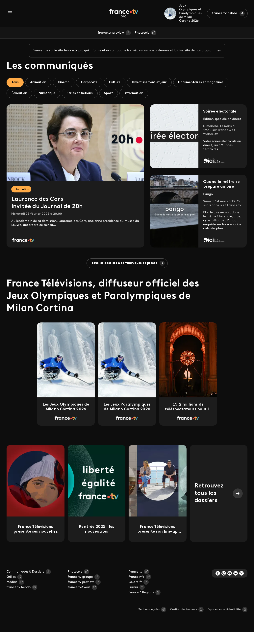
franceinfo (136, 577)
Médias (12, 582)
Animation (38, 82)
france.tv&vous (79, 587)
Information (133, 93)
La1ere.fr (135, 582)
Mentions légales (149, 609)
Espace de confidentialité (224, 609)
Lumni (133, 587)
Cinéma (63, 82)
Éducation (19, 93)
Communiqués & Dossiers (25, 571)
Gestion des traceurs (183, 609)
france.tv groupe (80, 577)
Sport (108, 93)
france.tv (135, 571)
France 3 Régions (141, 592)
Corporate (89, 82)
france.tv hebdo (224, 13)
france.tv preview (111, 32)
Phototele (142, 32)
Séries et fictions (80, 93)
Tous (15, 82)
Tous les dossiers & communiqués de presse (124, 263)
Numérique (47, 93)
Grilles (11, 577)
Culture (114, 82)
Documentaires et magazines (200, 82)
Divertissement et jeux (149, 82)
